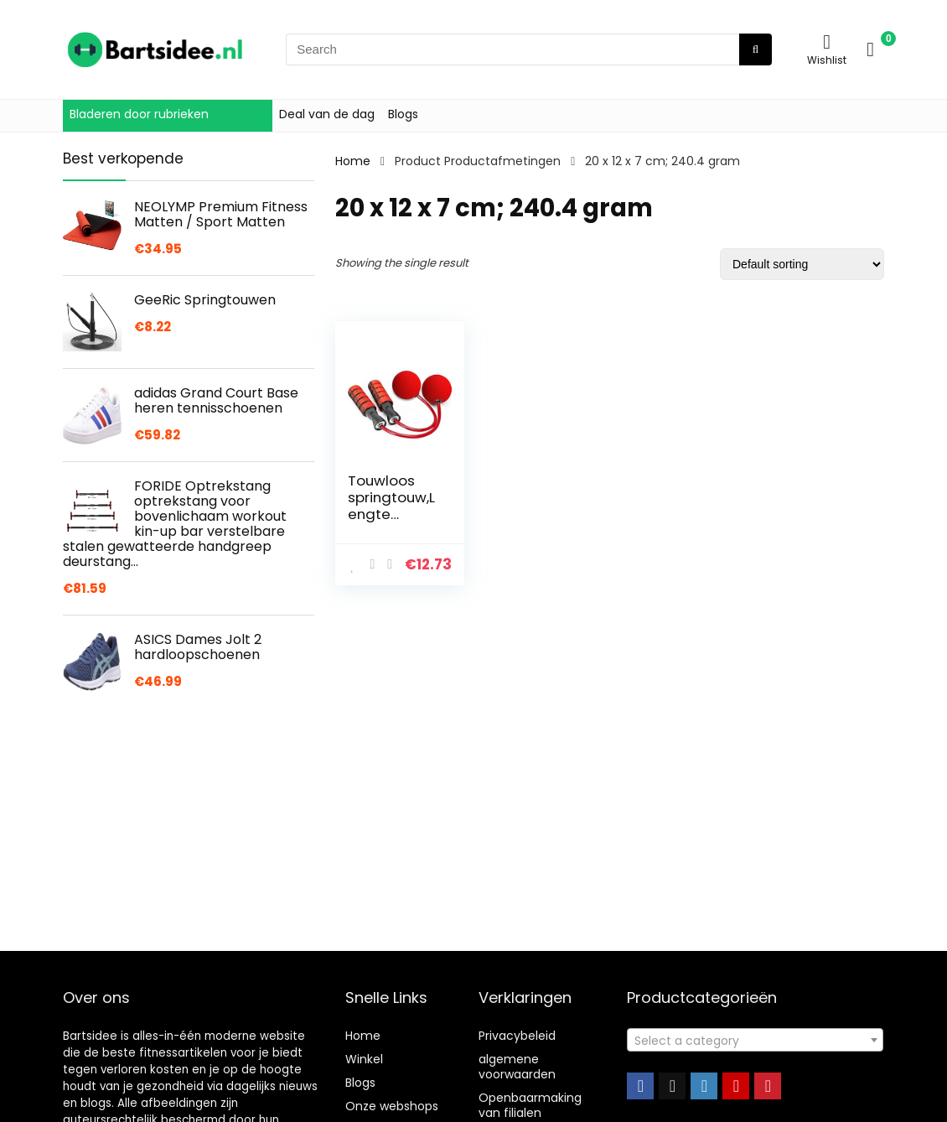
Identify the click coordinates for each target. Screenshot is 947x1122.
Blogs (403, 114)
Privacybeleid (517, 1035)
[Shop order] (802, 264)
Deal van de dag (327, 114)
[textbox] (755, 1040)
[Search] (755, 49)
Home (352, 161)
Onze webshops (391, 1106)
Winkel (364, 1059)
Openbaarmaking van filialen (530, 1105)
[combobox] (755, 1040)
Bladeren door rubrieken (139, 114)
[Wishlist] (827, 41)
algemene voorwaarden (517, 1067)
